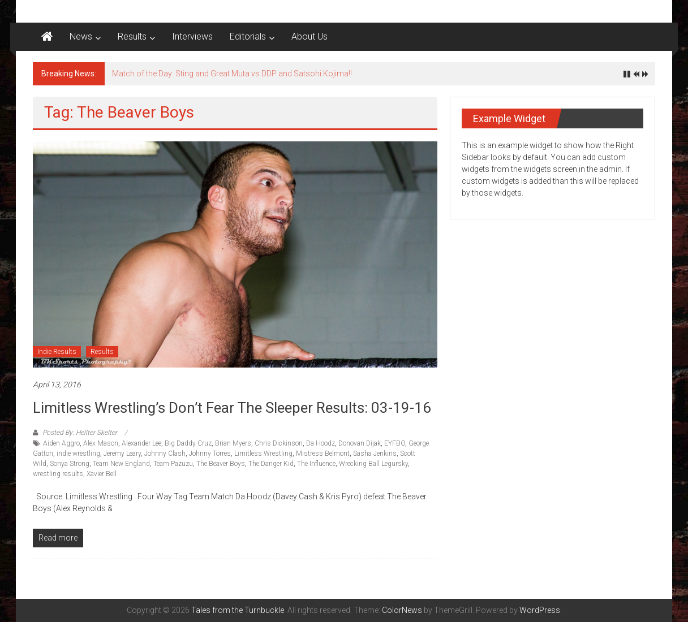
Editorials (248, 36)
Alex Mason (100, 443)
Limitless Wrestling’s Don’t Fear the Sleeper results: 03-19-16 (232, 407)
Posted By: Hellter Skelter (80, 433)
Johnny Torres (210, 453)
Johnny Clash (165, 453)
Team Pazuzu (173, 464)
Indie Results (56, 352)
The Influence (316, 464)
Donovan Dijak (359, 443)
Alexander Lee (141, 443)
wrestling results (58, 474)
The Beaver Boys (220, 464)
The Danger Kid (271, 464)
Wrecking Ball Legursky (373, 464)
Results (132, 36)
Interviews (192, 36)
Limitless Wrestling (263, 453)
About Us (309, 36)
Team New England (121, 464)
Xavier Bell (102, 474)
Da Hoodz (320, 443)
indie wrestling (78, 453)
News (81, 36)
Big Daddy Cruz (188, 443)
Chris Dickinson (279, 443)
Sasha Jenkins (375, 453)
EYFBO (394, 443)
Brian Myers (233, 443)
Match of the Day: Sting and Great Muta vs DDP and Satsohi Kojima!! (232, 73)
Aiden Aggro (61, 443)
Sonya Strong (69, 464)
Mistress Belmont (323, 453)
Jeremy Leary (122, 453)
